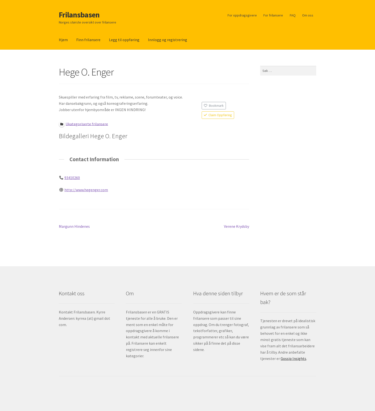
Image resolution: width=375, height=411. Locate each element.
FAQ (293, 15)
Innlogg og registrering (167, 39)
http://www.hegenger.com (86, 189)
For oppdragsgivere (242, 15)
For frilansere (273, 15)
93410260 (72, 177)
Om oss (307, 15)
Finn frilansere (88, 39)
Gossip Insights (293, 358)
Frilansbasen (79, 15)
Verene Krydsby (236, 226)
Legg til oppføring (124, 39)
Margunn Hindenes (74, 226)
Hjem (63, 39)
